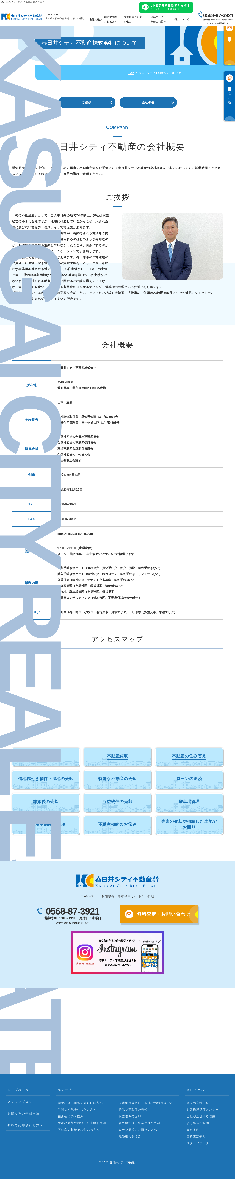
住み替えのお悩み (71, 1116)
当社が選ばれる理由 (201, 1116)
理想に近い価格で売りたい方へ (80, 1102)
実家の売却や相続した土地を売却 (82, 1123)
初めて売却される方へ (25, 1125)
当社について (181, 19)
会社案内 (193, 1129)
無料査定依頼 (196, 1136)
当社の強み (95, 19)
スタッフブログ (19, 1101)
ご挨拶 (87, 102)
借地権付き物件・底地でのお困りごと (146, 1102)
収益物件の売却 (130, 1116)
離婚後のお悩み (130, 1136)
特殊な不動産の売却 (133, 1109)
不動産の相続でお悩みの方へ (79, 1129)
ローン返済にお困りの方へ (138, 1129)
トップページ (18, 1090)
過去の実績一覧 (198, 1102)
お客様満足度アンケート (204, 1109)
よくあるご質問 (198, 1123)
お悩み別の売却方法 (23, 1113)
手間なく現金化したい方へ (77, 1109)
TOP (131, 72)
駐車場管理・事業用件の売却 (139, 1123)
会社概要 (148, 102)
